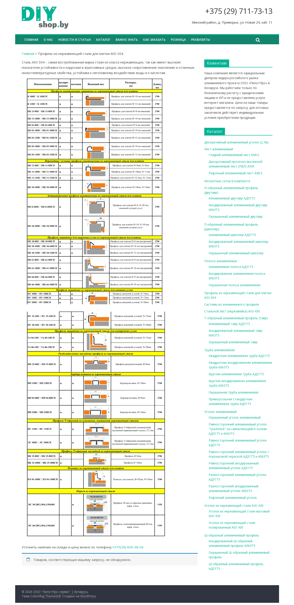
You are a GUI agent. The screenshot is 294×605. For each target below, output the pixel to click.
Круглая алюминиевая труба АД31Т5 (236, 374)
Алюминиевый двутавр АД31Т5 (232, 198)
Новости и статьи (74, 39)
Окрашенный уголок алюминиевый (235, 417)
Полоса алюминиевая (220, 261)
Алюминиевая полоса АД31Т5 (231, 267)
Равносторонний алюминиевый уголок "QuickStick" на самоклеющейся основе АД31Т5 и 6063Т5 (238, 429)
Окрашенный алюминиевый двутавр (236, 216)
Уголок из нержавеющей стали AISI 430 (233, 505)
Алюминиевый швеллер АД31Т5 (232, 235)
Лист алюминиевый (218, 149)
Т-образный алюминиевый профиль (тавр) (236, 318)
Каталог (103, 39)
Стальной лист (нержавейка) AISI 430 (232, 311)
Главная (31, 39)
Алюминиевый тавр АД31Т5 (229, 324)
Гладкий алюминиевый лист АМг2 (234, 155)
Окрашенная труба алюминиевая (233, 392)
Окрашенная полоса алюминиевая (234, 285)
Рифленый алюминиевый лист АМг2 (235, 173)
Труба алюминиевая (219, 350)
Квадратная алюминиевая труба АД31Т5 (239, 356)
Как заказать (154, 39)
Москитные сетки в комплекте (227, 181)
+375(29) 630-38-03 (128, 547)
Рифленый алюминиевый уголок (233, 498)
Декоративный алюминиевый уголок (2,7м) (236, 142)
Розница (178, 39)
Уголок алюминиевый (220, 412)
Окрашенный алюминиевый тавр (233, 342)
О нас (48, 39)
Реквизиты (200, 39)
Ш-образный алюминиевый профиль (231, 535)
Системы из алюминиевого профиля (231, 304)
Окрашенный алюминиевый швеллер (236, 253)
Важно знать (127, 39)
